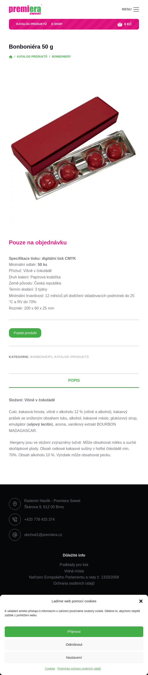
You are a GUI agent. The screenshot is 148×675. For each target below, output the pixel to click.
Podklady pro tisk (74, 565)
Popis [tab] (74, 380)
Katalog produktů (31, 24)
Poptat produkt (25, 333)
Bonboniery (41, 357)
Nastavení (74, 657)
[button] (141, 601)
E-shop (56, 24)
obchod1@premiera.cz (43, 535)
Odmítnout (74, 644)
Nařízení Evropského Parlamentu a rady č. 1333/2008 (74, 577)
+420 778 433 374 (39, 519)
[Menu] (130, 9)
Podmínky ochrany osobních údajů (79, 668)
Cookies (50, 668)
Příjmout (74, 631)
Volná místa (74, 571)
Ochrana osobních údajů (74, 583)
